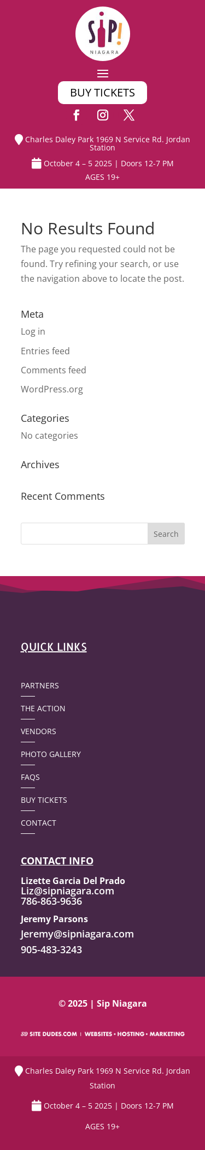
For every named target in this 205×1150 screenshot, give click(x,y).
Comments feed (53, 370)
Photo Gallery (51, 754)
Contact (38, 823)
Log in (33, 331)
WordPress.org (52, 389)
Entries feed (45, 351)
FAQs (30, 777)
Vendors (38, 732)
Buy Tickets (44, 800)
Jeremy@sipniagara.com (77, 933)
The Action (43, 709)
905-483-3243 (51, 949)
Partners (40, 686)
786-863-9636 (51, 900)
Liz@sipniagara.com (67, 890)
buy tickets (102, 92)
